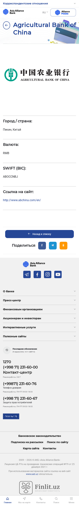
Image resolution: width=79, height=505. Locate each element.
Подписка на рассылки (27, 442)
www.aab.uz (32, 474)
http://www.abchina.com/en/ (22, 200)
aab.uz (13, 12)
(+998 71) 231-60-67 (20, 398)
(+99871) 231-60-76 (19, 384)
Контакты (49, 448)
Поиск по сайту (57, 442)
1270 (7, 362)
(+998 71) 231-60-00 (20, 367)
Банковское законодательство (39, 436)
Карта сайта (31, 448)
